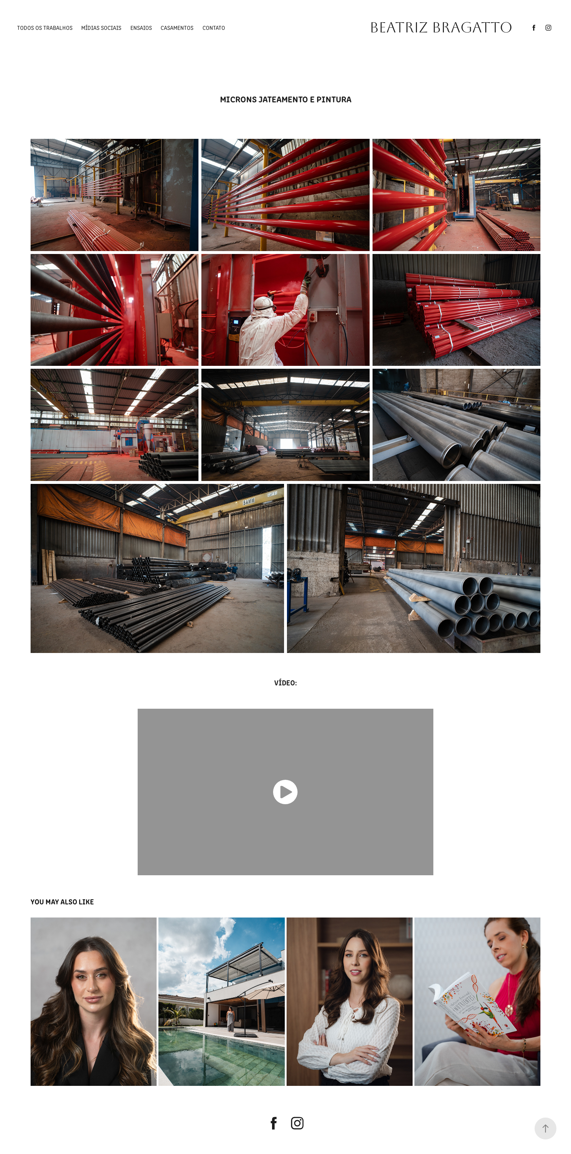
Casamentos (177, 27)
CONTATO (213, 27)
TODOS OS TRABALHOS (44, 27)
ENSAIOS (141, 27)
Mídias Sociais (101, 27)
